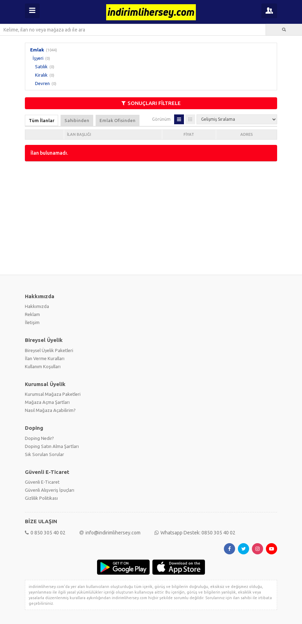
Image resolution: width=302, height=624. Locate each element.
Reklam (32, 314)
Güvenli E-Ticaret (42, 481)
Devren (42, 83)
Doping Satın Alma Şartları (52, 446)
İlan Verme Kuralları (44, 358)
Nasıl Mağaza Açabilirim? (50, 410)
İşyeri (38, 58)
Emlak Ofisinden (117, 120)
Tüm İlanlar (41, 120)
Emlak (37, 49)
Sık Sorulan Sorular (44, 454)
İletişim (32, 322)
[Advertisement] (151, 217)
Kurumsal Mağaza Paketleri (53, 394)
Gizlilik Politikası (41, 498)
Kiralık (41, 74)
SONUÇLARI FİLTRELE (151, 103)
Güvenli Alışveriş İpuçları (49, 490)
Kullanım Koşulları (43, 366)
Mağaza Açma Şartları (47, 402)
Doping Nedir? (39, 438)
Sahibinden (76, 120)
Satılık (41, 66)
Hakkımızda (37, 306)
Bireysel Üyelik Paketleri (49, 350)
